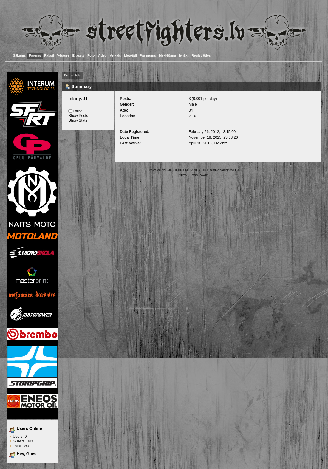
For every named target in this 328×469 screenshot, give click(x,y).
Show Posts (78, 116)
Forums (35, 55)
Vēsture (63, 55)
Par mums (148, 55)
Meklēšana (167, 55)
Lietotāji (130, 55)
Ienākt (183, 55)
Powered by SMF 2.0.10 (165, 169)
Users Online (29, 428)
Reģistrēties (201, 55)
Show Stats (77, 120)
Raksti (49, 55)
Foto (91, 55)
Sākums (19, 55)
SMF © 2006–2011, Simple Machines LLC (211, 169)
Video (102, 55)
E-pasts (78, 55)
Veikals (115, 55)
